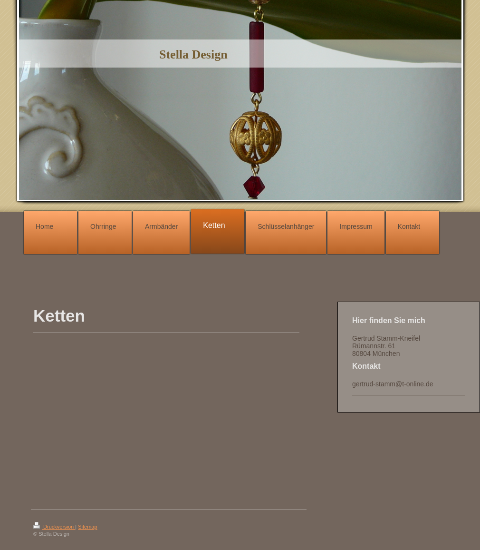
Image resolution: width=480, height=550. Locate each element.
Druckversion (54, 527)
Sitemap (87, 527)
